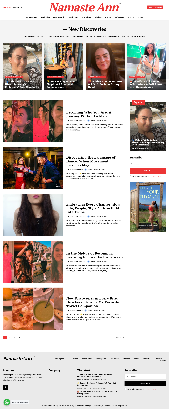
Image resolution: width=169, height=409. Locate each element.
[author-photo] (88, 120)
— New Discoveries (74, 170)
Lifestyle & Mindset (97, 77)
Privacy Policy (156, 176)
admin (93, 120)
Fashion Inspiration (14, 77)
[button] (18, 7)
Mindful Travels (137, 77)
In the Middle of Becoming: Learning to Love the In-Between (94, 255)
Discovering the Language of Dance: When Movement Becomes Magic (90, 161)
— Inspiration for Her (32, 36)
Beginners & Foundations (106, 36)
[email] (148, 164)
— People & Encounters (57, 36)
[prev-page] (158, 106)
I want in (148, 171)
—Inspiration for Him (81, 36)
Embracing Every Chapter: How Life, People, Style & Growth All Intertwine (93, 208)
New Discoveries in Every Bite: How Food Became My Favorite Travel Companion (92, 302)
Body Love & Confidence (133, 36)
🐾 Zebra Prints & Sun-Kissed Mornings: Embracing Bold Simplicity (148, 142)
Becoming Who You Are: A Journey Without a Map (88, 114)
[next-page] (19, 337)
